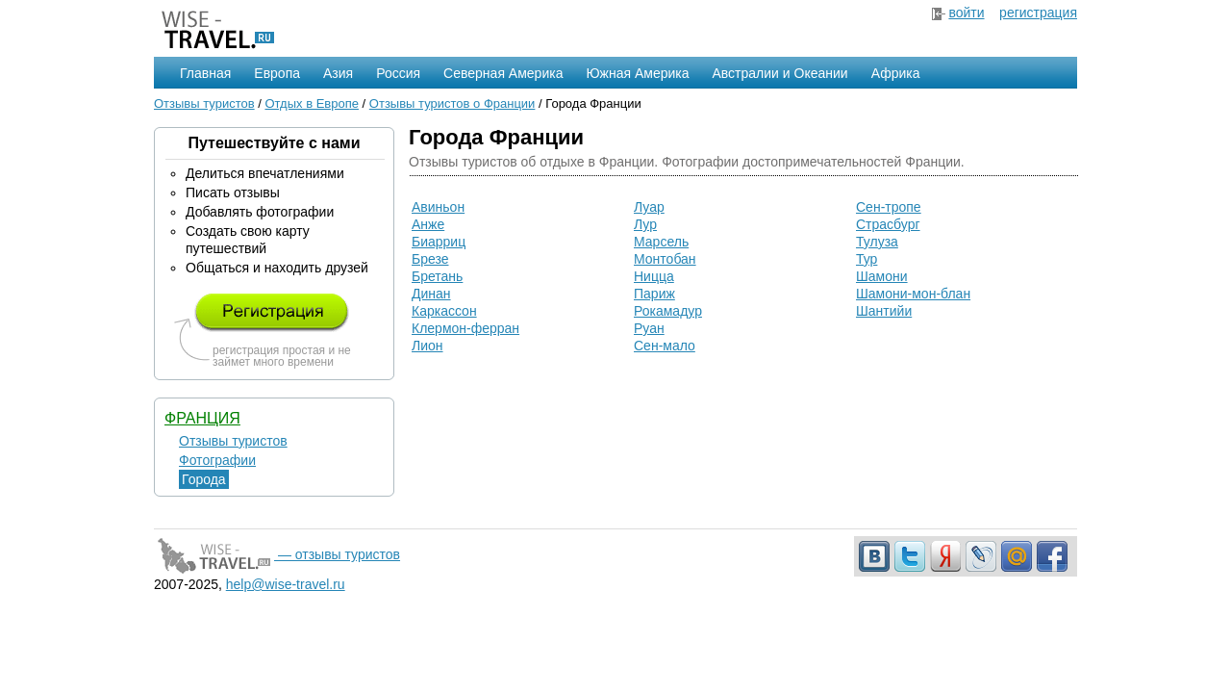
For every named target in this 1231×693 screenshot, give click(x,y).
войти (966, 12)
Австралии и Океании (780, 73)
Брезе (430, 259)
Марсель (661, 241)
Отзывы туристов (204, 103)
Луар (649, 207)
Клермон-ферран (465, 328)
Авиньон (438, 207)
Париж (654, 293)
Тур (866, 259)
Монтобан (665, 259)
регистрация (1038, 12)
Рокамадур (668, 311)
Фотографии (217, 460)
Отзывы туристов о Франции (452, 103)
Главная (205, 73)
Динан (431, 293)
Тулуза (877, 241)
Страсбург (888, 224)
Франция (202, 418)
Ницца (654, 276)
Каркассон (444, 311)
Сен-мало (664, 345)
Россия (398, 73)
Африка (895, 73)
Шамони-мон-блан (913, 293)
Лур (645, 224)
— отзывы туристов (277, 554)
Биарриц (438, 241)
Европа (277, 73)
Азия (338, 73)
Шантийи (884, 311)
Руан (649, 328)
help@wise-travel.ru (285, 584)
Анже (428, 224)
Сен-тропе (888, 207)
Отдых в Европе (311, 103)
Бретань (437, 276)
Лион (427, 345)
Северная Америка (503, 73)
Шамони (882, 276)
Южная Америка (637, 73)
